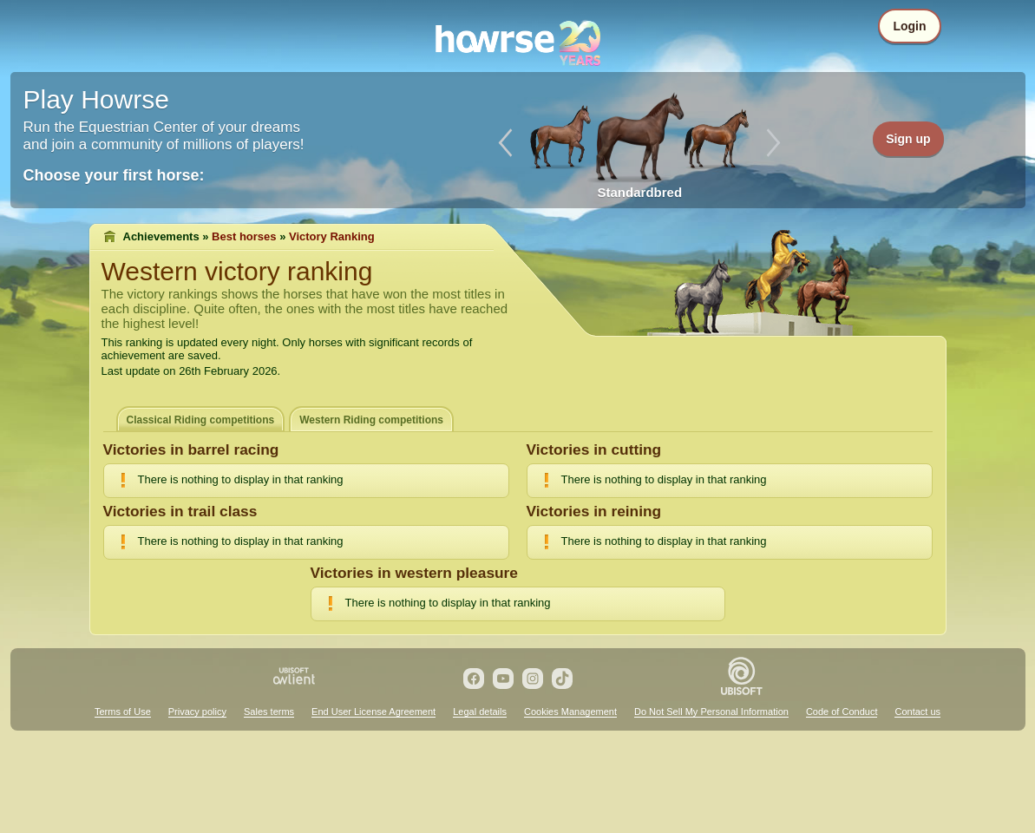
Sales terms (269, 711)
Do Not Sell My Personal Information (711, 711)
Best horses (244, 236)
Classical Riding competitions (201, 420)
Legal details (480, 711)
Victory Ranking (332, 236)
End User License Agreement (373, 711)
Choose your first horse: (114, 175)
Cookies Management (570, 711)
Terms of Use (123, 711)
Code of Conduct (842, 711)
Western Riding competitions (371, 420)
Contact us (917, 711)
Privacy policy (197, 711)
